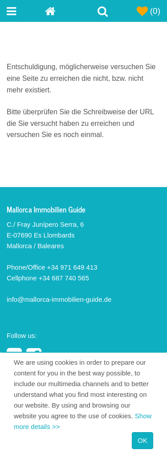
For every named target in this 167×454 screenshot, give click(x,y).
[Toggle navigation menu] (26, 11)
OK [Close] (142, 440)
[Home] (64, 11)
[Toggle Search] (103, 11)
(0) (149, 11)
